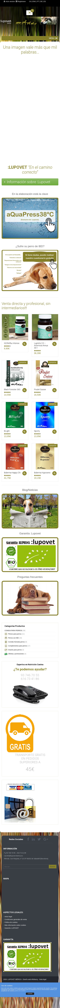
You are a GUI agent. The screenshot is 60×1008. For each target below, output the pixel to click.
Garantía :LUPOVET (12, 928)
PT (38, 1)
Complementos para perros (17, 646)
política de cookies (20, 991)
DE (41, 1)
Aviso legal (8, 916)
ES (44, 1)
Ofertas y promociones (16, 654)
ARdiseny (34, 979)
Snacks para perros (15, 650)
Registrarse (21, 1)
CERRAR (30, 993)
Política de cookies (11, 922)
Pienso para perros (14, 634)
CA (30, 1)
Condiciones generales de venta (16, 919)
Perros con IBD (13, 638)
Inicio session (9, 1)
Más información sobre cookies (15, 925)
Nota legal (42, 979)
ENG (34, 1)
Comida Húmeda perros (16, 642)
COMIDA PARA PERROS (13, 630)
